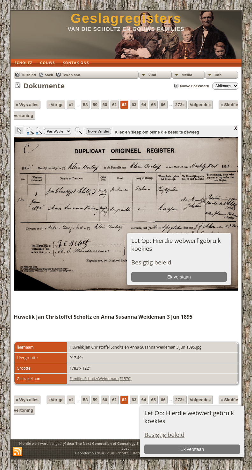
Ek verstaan (192, 449)
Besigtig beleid (164, 434)
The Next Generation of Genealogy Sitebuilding (116, 443)
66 (163, 104)
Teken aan (71, 74)
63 (134, 104)
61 (114, 104)
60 (105, 104)
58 (85, 104)
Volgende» (200, 104)
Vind (152, 74)
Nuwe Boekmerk (194, 85)
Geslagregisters (126, 18)
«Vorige (56, 104)
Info (218, 74)
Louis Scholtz (116, 453)
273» (180, 104)
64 (143, 104)
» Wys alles (27, 104)
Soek (49, 74)
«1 (70, 104)
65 (153, 104)
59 (95, 104)
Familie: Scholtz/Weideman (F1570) (100, 378)
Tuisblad (28, 74)
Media (187, 74)
